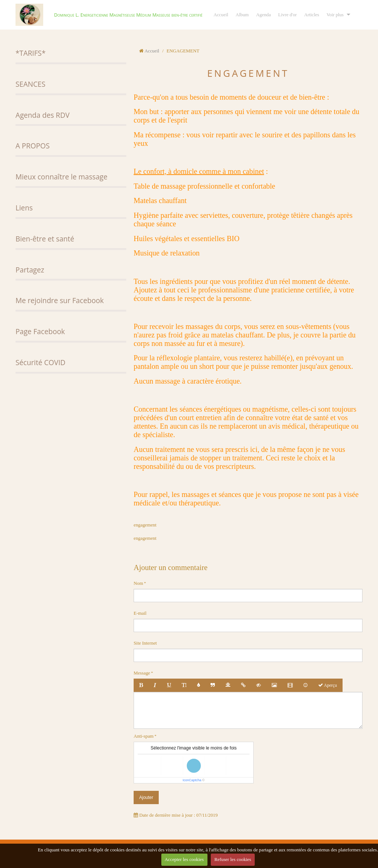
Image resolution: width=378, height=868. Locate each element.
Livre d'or (287, 14)
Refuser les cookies (232, 859)
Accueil (220, 14)
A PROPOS (32, 146)
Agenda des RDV (42, 115)
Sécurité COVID (40, 362)
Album (242, 14)
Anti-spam (144, 736)
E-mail (140, 613)
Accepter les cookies (184, 859)
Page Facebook (40, 331)
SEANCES (30, 84)
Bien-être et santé (45, 239)
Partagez (30, 270)
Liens (24, 208)
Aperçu (327, 685)
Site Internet (145, 643)
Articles (311, 14)
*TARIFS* (30, 53)
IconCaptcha (192, 780)
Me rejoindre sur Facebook (60, 300)
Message (142, 673)
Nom (138, 583)
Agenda (263, 14)
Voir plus (334, 14)
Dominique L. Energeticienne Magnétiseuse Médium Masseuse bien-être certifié (128, 14)
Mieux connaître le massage (61, 177)
